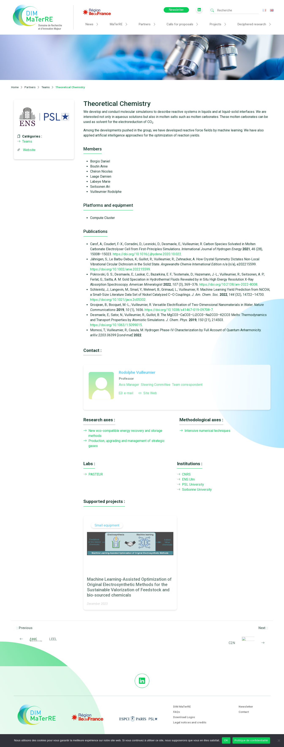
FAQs (176, 711)
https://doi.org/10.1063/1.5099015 (116, 325)
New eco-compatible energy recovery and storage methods (122, 433)
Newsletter (176, 10)
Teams (24, 141)
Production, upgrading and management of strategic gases (123, 443)
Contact (244, 711)
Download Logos (184, 717)
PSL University (190, 484)
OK (226, 740)
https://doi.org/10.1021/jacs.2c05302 (118, 300)
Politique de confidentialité (251, 740)
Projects (215, 24)
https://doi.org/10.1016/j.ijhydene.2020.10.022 (147, 254)
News (89, 24)
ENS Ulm (186, 479)
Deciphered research (251, 24)
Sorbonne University (194, 489)
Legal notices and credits (189, 722)
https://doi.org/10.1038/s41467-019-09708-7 (179, 310)
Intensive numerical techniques (204, 430)
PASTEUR (93, 474)
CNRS (184, 474)
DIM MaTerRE (182, 706)
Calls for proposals (180, 24)
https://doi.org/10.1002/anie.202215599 (120, 269)
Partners (145, 24)
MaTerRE (116, 24)
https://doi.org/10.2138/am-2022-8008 (228, 284)
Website (29, 150)
